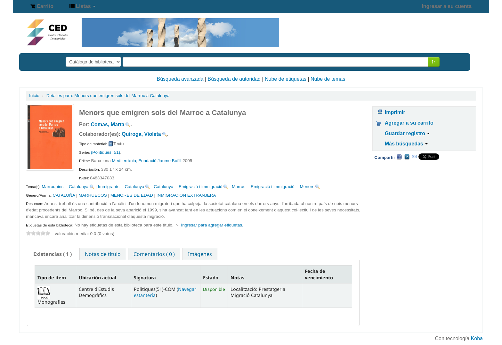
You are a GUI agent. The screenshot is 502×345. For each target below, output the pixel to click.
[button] (42, 6)
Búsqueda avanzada (180, 79)
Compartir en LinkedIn (407, 156)
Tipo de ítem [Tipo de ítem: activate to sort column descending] (51, 278)
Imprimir (395, 112)
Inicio (34, 95)
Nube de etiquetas (285, 79)
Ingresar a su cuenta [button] (447, 6)
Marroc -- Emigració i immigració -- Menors (273, 186)
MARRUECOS (92, 195)
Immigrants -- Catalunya (121, 186)
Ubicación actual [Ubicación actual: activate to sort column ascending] (97, 278)
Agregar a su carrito (409, 123)
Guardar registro (407, 133)
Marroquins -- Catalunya (65, 186)
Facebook (399, 156)
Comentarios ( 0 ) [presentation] (154, 254)
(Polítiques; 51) (105, 152)
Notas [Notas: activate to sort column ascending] (237, 278)
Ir (433, 62)
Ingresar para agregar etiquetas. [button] (212, 225)
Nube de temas (328, 79)
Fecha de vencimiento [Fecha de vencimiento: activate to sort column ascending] (319, 274)
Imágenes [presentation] (200, 254)
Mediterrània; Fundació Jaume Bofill (146, 160)
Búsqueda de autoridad (234, 79)
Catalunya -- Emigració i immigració (188, 186)
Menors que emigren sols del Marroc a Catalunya (108, 95)
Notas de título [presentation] (103, 254)
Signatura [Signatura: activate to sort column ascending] (145, 278)
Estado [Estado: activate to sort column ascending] (210, 278)
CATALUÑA (64, 195)
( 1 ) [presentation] (52, 254)
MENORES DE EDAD (131, 195)
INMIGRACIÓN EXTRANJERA (186, 195)
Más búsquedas (406, 143)
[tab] (52, 254)
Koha (477, 338)
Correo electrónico (414, 156)
